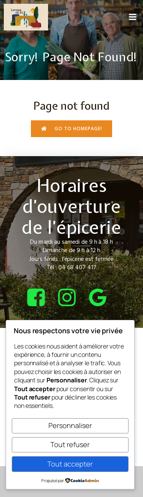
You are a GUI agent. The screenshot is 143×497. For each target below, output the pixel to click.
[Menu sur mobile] (132, 17)
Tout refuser (70, 444)
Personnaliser (70, 425)
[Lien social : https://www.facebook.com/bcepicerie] (40, 298)
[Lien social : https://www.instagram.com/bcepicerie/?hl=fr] (71, 298)
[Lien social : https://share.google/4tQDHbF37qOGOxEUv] (102, 298)
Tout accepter (70, 463)
